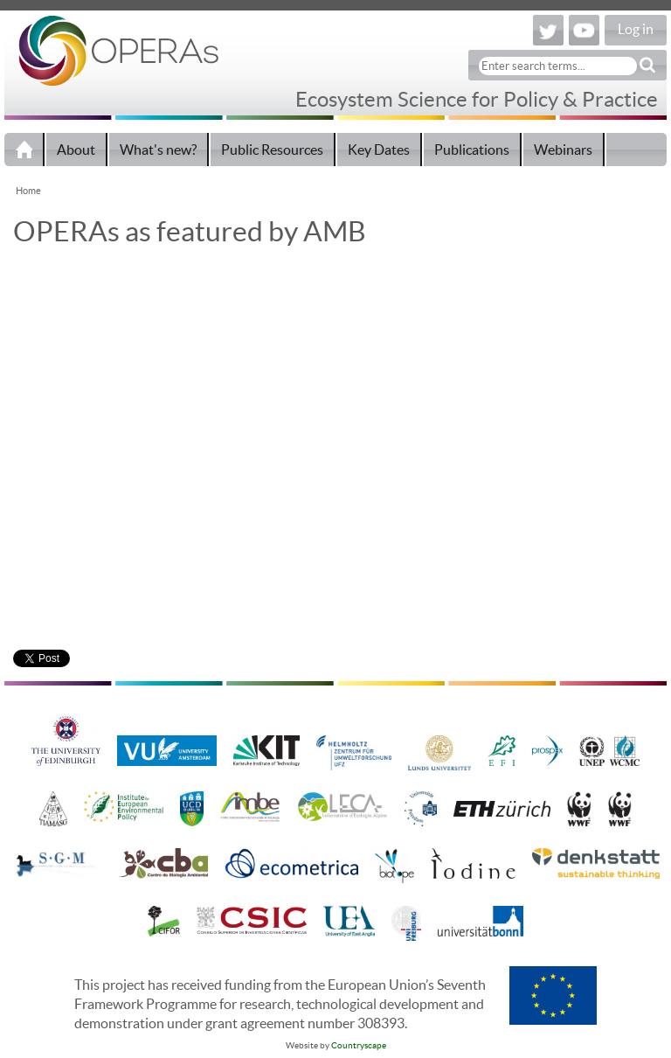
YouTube (584, 30)
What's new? (158, 149)
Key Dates (379, 149)
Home (24, 149)
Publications (471, 149)
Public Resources (272, 149)
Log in (636, 29)
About (76, 149)
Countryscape (358, 1045)
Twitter (548, 30)
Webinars (563, 149)
